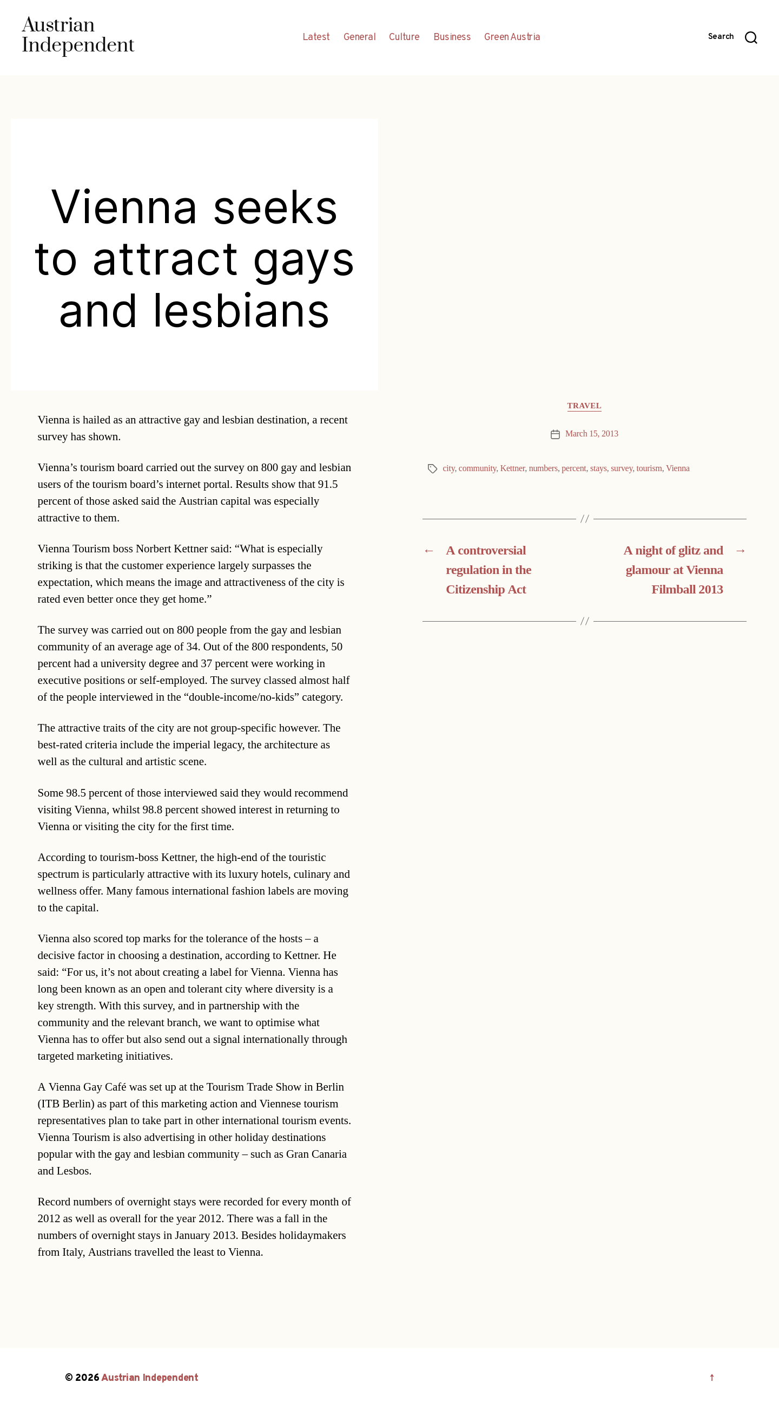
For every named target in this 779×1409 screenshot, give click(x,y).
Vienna (678, 468)
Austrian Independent (150, 1378)
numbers (543, 468)
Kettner (512, 468)
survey (621, 468)
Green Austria (512, 38)
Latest (316, 38)
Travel (584, 406)
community (477, 468)
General (360, 38)
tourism (649, 468)
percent (574, 468)
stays (598, 468)
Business (452, 38)
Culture (404, 38)
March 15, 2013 (591, 433)
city (449, 468)
